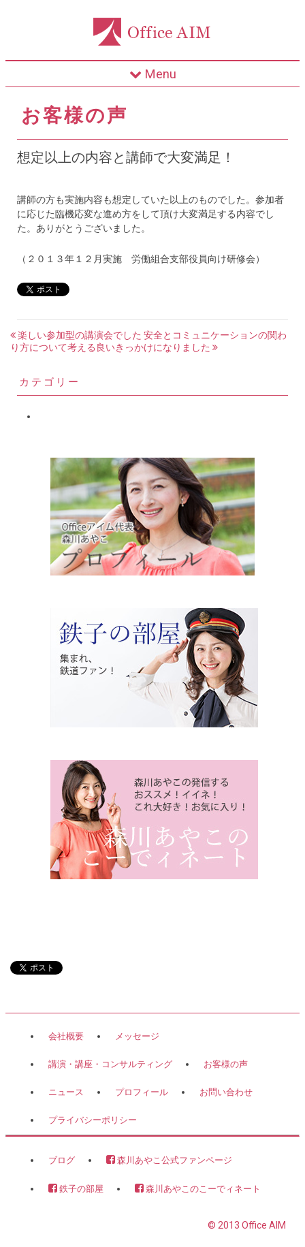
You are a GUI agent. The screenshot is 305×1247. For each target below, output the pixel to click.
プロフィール (141, 1092)
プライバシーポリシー (92, 1120)
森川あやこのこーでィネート (198, 1188)
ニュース (66, 1092)
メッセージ (137, 1036)
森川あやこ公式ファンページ (169, 1159)
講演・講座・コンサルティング (110, 1064)
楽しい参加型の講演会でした (76, 335)
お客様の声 (226, 1064)
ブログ (61, 1160)
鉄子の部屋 (75, 1188)
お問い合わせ (226, 1092)
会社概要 (66, 1036)
